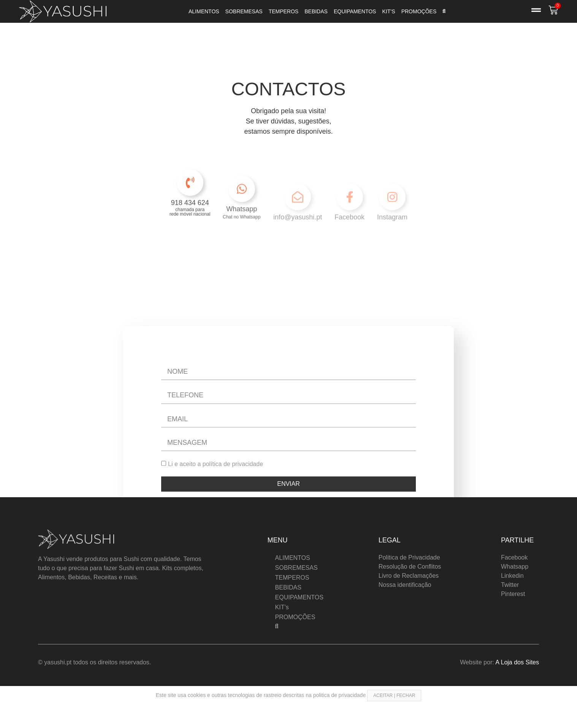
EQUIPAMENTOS (355, 11)
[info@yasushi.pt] (297, 212)
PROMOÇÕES (419, 11)
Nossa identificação (405, 585)
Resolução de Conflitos (410, 566)
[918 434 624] (190, 193)
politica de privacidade (340, 695)
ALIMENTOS (204, 11)
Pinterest (513, 594)
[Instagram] (392, 212)
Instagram (392, 232)
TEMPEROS (284, 11)
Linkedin (512, 575)
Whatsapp (241, 225)
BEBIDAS (316, 11)
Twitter (510, 585)
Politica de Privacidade (409, 557)
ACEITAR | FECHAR (394, 695)
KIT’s (388, 11)
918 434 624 (190, 213)
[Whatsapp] (241, 205)
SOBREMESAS (244, 11)
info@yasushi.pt (297, 232)
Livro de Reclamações (409, 575)
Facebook (349, 232)
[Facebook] (349, 212)
